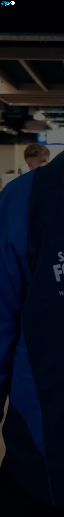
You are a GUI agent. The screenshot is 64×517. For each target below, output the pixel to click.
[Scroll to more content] (32, 512)
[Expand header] (62, 3)
